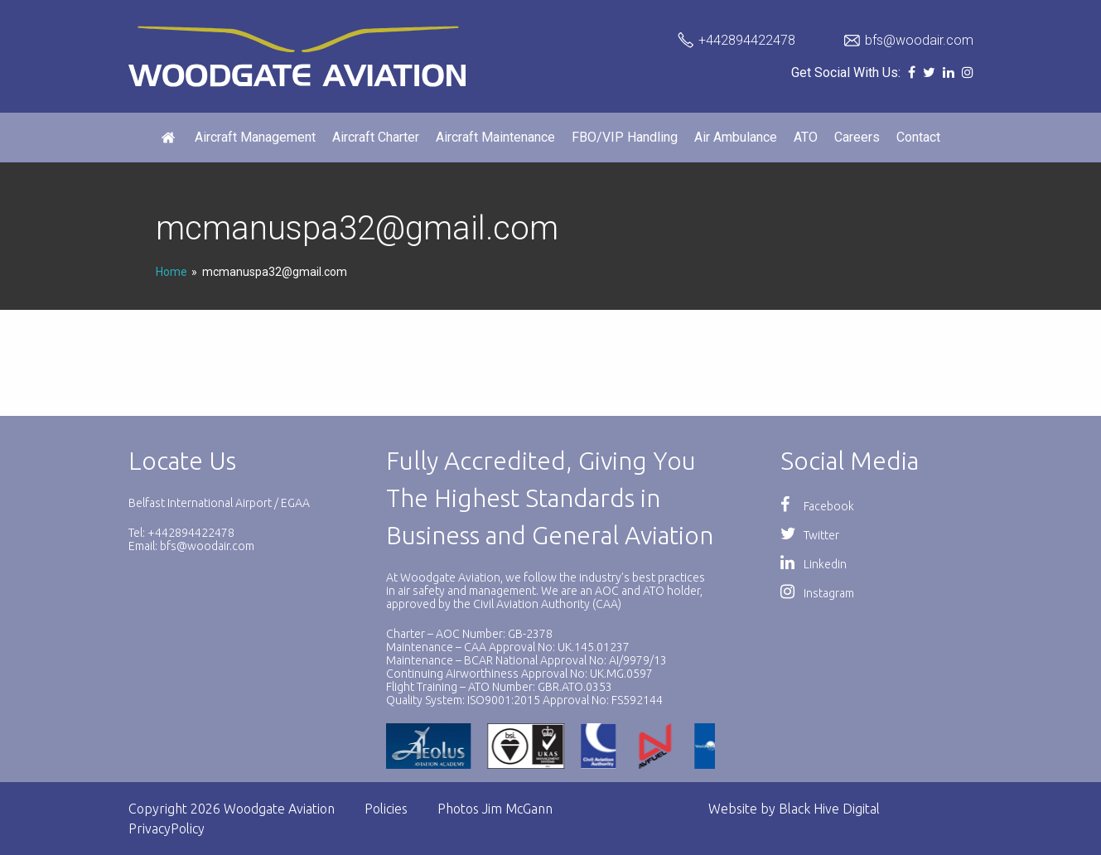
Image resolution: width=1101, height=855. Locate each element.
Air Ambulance (735, 137)
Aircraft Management (255, 137)
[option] (537, 746)
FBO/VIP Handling (625, 137)
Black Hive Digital (829, 808)
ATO (806, 137)
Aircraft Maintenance (495, 137)
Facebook (817, 506)
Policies (386, 808)
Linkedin (813, 564)
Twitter (809, 535)
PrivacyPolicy (166, 828)
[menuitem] (170, 138)
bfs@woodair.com (919, 40)
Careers (857, 137)
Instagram (817, 593)
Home (171, 271)
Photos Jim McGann (495, 808)
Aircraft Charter (375, 137)
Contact (918, 137)
